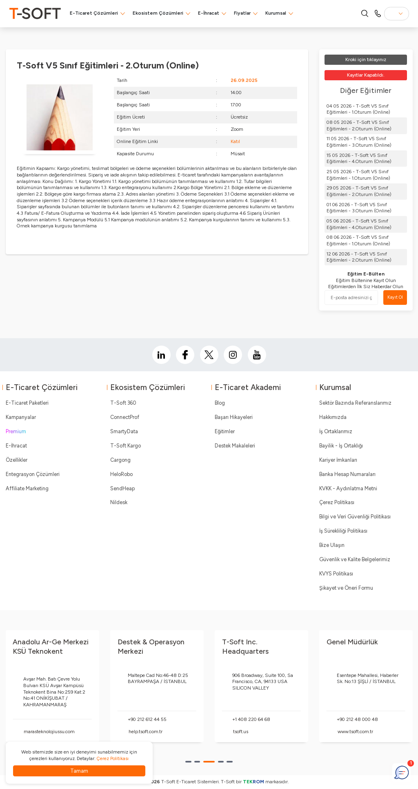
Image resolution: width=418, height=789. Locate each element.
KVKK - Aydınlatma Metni (348, 488)
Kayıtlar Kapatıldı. (366, 75)
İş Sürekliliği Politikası (343, 531)
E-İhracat (208, 13)
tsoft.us (240, 731)
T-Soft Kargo (125, 446)
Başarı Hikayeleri (234, 417)
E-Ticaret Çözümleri (94, 13)
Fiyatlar (242, 13)
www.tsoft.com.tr (355, 731)
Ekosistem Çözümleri (158, 13)
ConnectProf (124, 417)
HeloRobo (121, 474)
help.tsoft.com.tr (145, 731)
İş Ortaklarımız (335, 431)
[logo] (35, 13)
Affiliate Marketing (27, 488)
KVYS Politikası (336, 574)
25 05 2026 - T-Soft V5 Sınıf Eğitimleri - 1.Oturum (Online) (358, 175)
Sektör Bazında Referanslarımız (355, 403)
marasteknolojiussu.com (49, 731)
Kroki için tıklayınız (365, 59)
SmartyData (124, 431)
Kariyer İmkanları (338, 460)
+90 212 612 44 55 (147, 719)
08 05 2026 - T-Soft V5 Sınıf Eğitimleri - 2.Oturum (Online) (359, 125)
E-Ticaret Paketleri (27, 403)
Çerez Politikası (336, 502)
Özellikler (16, 460)
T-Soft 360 (123, 403)
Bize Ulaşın (332, 545)
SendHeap (122, 488)
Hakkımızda (333, 417)
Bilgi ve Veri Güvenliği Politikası (355, 517)
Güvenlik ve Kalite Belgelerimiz (354, 559)
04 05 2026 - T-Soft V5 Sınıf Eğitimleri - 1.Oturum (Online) (358, 109)
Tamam (79, 771)
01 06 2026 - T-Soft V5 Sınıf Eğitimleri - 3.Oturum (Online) (359, 208)
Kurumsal (275, 13)
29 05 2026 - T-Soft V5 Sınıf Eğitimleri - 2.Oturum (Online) (359, 191)
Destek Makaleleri (235, 446)
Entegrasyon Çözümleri (33, 474)
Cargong (120, 460)
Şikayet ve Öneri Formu (346, 588)
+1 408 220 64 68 (251, 719)
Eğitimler (225, 431)
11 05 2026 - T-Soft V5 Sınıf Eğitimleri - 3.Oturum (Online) (359, 142)
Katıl (235, 141)
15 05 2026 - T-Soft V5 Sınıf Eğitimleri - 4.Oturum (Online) (359, 158)
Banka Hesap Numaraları (347, 474)
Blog (220, 403)
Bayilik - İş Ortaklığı (341, 446)
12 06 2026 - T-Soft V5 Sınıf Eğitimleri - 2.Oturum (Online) (359, 257)
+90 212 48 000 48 (357, 719)
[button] (188, 762)
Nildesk (118, 502)
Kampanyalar (21, 417)
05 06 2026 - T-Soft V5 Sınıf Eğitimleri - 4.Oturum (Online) (359, 224)
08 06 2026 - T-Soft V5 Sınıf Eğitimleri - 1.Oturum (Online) (358, 240)
